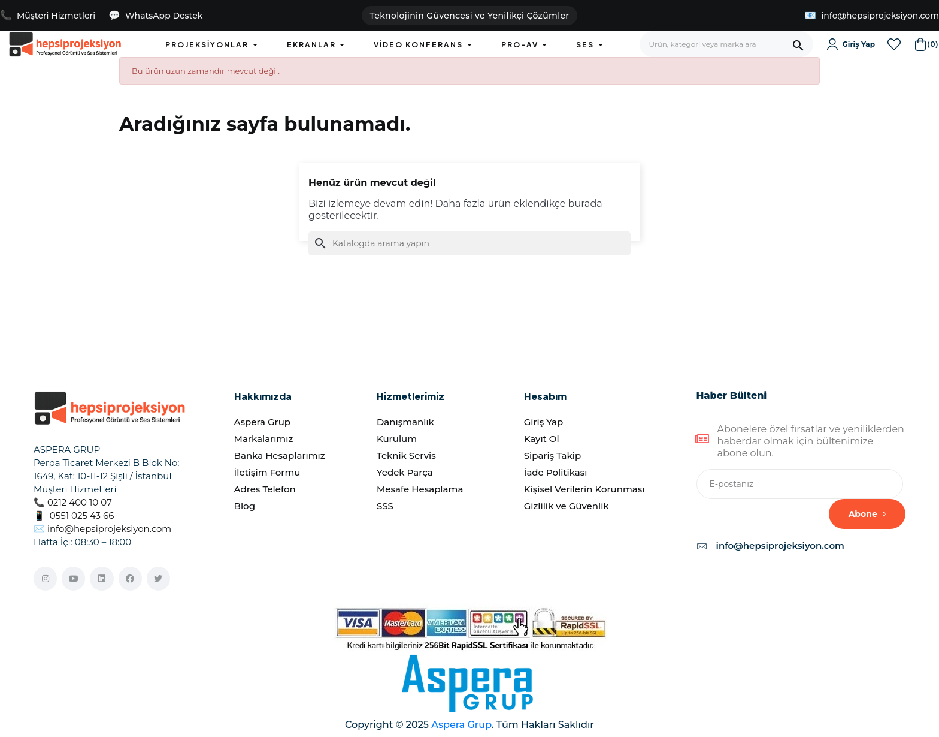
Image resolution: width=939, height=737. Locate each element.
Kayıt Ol (541, 438)
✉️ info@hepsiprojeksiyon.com (102, 528)
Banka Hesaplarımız (279, 455)
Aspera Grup (262, 422)
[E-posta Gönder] (871, 16)
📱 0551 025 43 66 (74, 515)
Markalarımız (263, 438)
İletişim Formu (267, 472)
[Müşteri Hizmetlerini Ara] (47, 16)
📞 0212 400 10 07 (73, 502)
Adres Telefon (265, 489)
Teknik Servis (406, 455)
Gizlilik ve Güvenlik (566, 506)
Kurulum (397, 438)
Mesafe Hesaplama (420, 489)
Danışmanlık (405, 422)
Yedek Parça (405, 472)
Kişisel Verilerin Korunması (584, 489)
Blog (244, 506)
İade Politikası (555, 472)
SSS (385, 506)
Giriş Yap (543, 422)
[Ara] (469, 243)
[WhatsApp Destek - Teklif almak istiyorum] (155, 16)
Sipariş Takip (552, 455)
